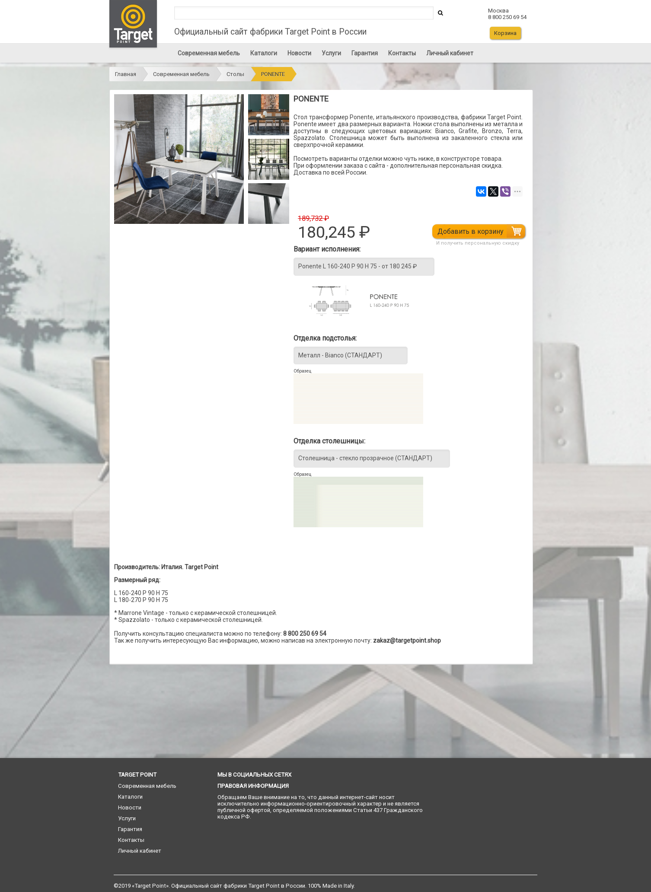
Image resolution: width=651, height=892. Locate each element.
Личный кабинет (449, 53)
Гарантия (364, 53)
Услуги (331, 53)
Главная (125, 74)
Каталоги (263, 53)
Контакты (402, 53)
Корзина (505, 33)
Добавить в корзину (470, 231)
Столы (235, 74)
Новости (299, 53)
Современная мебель (209, 53)
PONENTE (273, 74)
